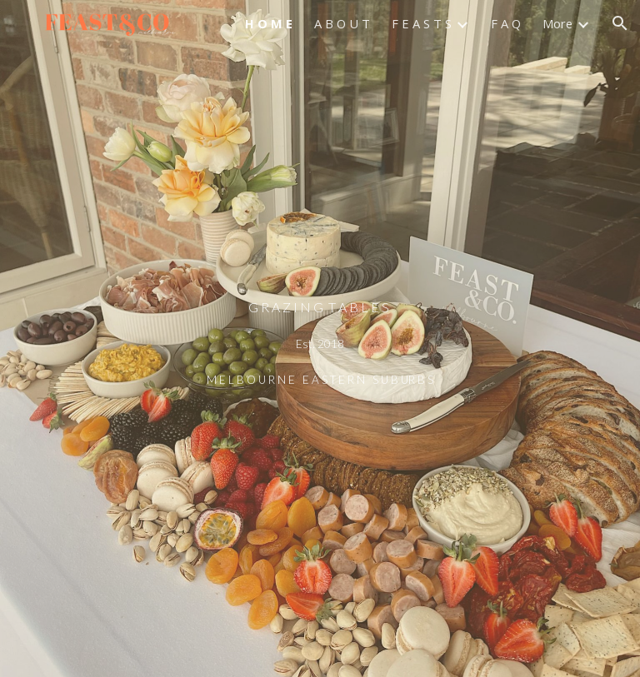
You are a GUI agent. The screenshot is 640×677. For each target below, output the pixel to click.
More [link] (557, 23)
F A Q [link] (506, 23)
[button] (620, 23)
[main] (319, 338)
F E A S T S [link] (422, 23)
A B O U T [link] (342, 23)
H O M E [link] (268, 23)
